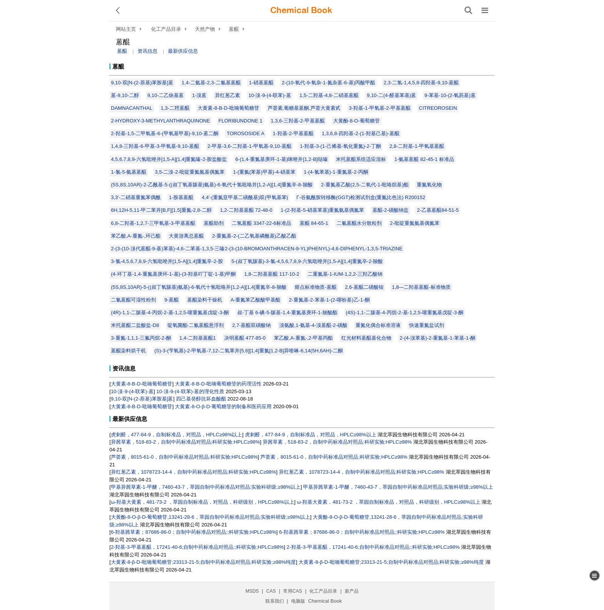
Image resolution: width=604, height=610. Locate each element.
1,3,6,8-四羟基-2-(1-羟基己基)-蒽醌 (360, 133)
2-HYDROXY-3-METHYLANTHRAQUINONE (160, 121)
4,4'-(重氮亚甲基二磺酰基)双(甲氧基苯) (245, 197)
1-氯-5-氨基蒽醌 (128, 172)
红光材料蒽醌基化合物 (366, 338)
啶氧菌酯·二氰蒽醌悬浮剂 (196, 325)
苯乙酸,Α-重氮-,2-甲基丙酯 (303, 338)
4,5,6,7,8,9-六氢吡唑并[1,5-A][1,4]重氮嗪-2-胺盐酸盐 (169, 159)
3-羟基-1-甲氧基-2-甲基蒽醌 (379, 108)
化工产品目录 (166, 29)
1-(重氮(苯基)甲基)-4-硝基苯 (264, 172)
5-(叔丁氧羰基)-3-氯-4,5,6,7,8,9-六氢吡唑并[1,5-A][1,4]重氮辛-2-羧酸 (307, 261)
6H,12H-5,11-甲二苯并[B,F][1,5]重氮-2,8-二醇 (161, 210)
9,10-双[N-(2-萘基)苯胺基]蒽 (142, 82)
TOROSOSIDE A (245, 133)
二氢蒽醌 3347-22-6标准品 (261, 223)
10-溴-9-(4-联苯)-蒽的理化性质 (190, 391)
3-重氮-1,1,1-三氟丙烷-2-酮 (141, 338)
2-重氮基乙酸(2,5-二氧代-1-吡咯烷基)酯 (365, 185)
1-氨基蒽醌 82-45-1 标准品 (424, 159)
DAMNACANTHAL (132, 108)
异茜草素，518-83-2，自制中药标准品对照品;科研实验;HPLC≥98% (185, 442)
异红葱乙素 (227, 95)
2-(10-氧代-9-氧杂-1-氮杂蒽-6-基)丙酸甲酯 (328, 82)
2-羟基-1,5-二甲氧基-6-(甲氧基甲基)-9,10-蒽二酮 (164, 133)
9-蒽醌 (171, 300)
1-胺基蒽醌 (181, 197)
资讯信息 (148, 51)
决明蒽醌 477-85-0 (245, 338)
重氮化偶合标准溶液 (378, 325)
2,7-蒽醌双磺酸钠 (251, 325)
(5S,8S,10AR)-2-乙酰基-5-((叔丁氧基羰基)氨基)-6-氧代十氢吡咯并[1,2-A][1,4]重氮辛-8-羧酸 (212, 185)
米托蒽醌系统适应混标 (361, 159)
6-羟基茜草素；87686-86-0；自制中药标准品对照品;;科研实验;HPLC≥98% (194, 532)
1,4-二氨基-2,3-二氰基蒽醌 (210, 82)
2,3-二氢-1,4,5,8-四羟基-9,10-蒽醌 (421, 82)
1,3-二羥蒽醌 (175, 108)
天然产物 (205, 29)
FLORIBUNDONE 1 (240, 121)
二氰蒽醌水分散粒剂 (359, 223)
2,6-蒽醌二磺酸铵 (364, 287)
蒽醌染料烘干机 (128, 351)
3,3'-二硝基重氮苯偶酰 (136, 197)
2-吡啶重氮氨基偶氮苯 (415, 223)
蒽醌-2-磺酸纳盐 (390, 210)
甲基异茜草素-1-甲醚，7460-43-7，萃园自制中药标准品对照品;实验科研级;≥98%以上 (206, 487)
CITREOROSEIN (438, 108)
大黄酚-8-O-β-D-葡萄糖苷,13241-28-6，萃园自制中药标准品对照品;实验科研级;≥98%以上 (210, 517)
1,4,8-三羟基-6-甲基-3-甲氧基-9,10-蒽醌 (155, 146)
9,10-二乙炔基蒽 (166, 95)
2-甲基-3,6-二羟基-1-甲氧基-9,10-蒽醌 (250, 146)
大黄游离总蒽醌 (186, 236)
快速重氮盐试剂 (426, 325)
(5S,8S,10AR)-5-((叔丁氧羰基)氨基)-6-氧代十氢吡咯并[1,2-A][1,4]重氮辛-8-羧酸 (199, 287)
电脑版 (298, 601)
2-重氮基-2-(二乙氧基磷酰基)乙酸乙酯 (254, 236)
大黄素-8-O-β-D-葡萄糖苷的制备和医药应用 (223, 406)
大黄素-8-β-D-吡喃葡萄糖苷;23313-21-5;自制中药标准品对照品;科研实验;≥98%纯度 (203, 562)
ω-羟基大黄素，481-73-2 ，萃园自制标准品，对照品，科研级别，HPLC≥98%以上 (202, 502)
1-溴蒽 (199, 95)
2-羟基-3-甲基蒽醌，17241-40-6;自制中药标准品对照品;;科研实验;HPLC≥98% (197, 547)
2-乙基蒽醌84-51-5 (437, 210)
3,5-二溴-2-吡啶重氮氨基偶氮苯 (190, 172)
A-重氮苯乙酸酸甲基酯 (255, 300)
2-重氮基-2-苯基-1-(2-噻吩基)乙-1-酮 (329, 300)
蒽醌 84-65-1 (314, 223)
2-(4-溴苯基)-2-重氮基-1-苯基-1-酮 (437, 338)
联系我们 (274, 601)
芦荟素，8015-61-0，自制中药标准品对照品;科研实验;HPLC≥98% (184, 457)
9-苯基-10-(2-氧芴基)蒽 (450, 95)
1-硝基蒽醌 (261, 82)
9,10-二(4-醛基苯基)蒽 (391, 95)
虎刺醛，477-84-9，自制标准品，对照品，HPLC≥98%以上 (176, 434)
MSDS (252, 591)
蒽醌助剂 (214, 223)
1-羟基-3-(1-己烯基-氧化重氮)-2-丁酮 (340, 146)
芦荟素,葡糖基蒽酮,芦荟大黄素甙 (304, 108)
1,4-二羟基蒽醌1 (198, 338)
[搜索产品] (468, 10)
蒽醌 (234, 29)
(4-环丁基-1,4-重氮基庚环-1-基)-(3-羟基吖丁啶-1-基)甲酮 (173, 274)
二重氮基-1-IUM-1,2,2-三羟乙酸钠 (345, 274)
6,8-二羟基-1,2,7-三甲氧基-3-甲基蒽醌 (153, 223)
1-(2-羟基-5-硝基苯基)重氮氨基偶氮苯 (322, 210)
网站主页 (126, 29)
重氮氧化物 (429, 185)
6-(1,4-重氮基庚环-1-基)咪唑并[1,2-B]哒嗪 (281, 159)
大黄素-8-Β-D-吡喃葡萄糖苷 (228, 108)
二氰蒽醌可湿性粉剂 (133, 300)
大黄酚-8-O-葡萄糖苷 (356, 121)
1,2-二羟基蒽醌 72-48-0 (246, 210)
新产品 (352, 591)
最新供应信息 (183, 51)
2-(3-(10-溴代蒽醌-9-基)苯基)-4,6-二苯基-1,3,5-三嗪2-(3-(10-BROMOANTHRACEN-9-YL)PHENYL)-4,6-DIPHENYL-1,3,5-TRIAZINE (257, 248)
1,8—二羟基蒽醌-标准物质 (421, 287)
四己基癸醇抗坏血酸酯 (201, 399)
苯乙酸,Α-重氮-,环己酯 (136, 236)
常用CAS (292, 591)
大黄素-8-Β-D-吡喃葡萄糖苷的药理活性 (218, 384)
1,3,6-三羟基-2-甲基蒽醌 (298, 121)
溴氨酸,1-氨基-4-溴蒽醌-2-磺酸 (313, 325)
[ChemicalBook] (301, 10)
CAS (271, 591)
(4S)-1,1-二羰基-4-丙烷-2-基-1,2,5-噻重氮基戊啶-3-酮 (405, 312)
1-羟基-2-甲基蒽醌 (293, 133)
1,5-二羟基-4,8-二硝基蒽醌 (329, 95)
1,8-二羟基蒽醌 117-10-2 (271, 274)
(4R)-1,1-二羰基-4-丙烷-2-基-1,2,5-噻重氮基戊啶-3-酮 (170, 312)
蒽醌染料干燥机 (204, 300)
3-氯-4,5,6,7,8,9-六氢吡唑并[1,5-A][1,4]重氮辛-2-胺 (167, 261)
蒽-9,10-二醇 (125, 95)
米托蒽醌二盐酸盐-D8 (135, 325)
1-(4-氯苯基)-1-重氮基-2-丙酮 (336, 172)
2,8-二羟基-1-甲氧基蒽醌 (416, 146)
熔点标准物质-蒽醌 (315, 287)
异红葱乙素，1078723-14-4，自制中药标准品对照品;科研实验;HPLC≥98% (193, 472)
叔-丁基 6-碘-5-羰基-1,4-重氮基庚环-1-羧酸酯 (287, 312)
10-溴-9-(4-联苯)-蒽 (269, 95)
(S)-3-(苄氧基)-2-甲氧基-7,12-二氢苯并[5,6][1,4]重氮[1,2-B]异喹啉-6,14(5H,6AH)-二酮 (248, 351)
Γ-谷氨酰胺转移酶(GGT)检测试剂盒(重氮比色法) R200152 (361, 197)
